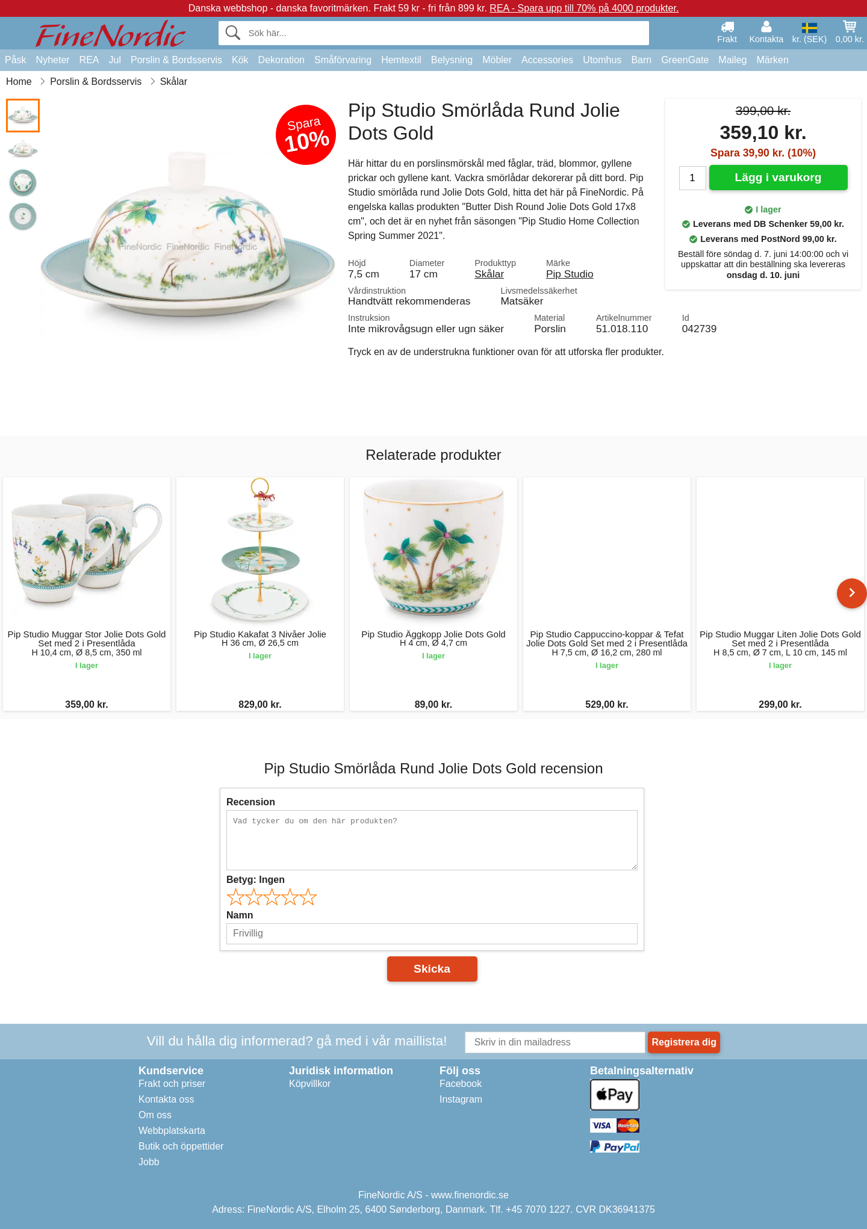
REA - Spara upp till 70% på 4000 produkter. (584, 8)
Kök (240, 60)
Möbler (497, 60)
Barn (641, 60)
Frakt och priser (171, 1084)
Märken (772, 60)
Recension (250, 802)
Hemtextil (401, 60)
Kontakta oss (166, 1099)
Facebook (461, 1084)
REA (89, 60)
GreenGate (685, 60)
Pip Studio (570, 274)
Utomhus (602, 60)
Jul (115, 60)
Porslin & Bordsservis (176, 60)
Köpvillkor (310, 1084)
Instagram (461, 1099)
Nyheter (53, 60)
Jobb (149, 1162)
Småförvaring (342, 60)
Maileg (732, 60)
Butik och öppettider (180, 1146)
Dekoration (281, 60)
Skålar (489, 274)
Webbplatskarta (171, 1130)
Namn (239, 915)
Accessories (547, 60)
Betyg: (255, 880)
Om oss (155, 1115)
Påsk (15, 60)
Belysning (452, 60)
